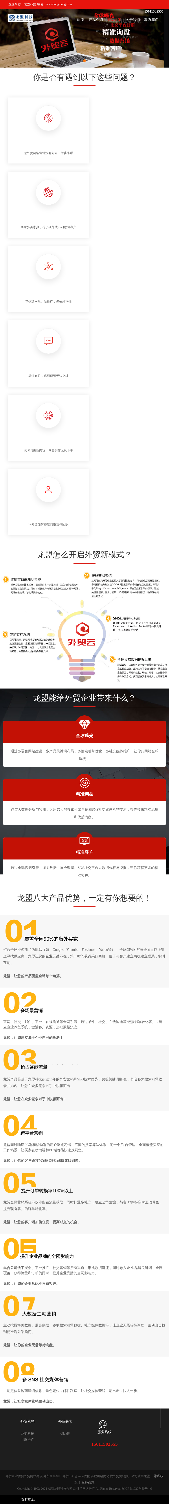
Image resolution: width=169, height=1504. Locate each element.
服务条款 (88, 1482)
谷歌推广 (27, 1440)
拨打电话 (28, 1499)
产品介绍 (96, 20)
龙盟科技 (27, 1433)
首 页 (80, 20)
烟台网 (65, 1433)
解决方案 (114, 20)
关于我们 (133, 20)
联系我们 (151, 20)
